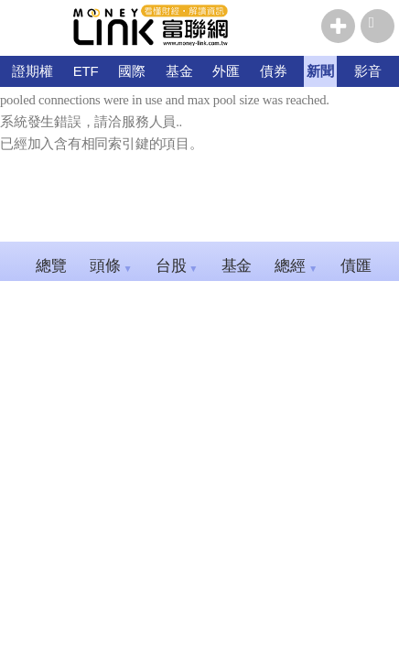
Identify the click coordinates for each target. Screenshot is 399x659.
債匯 (361, 266)
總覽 (51, 266)
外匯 (226, 71)
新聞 (320, 71)
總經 (296, 266)
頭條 (111, 266)
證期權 (32, 71)
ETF (86, 71)
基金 (179, 71)
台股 (177, 266)
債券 (273, 71)
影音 (368, 71)
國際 (132, 71)
